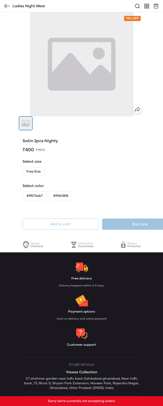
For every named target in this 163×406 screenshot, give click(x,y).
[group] (81, 64)
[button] (26, 123)
